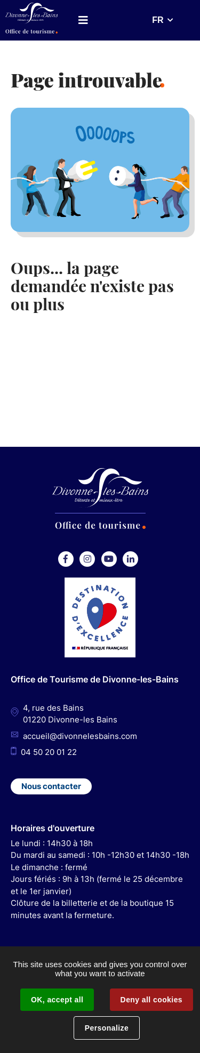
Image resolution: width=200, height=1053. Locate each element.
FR (157, 20)
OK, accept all (57, 999)
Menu (83, 20)
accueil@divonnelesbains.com (80, 736)
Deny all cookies (151, 999)
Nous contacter (51, 786)
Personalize (107, 1028)
